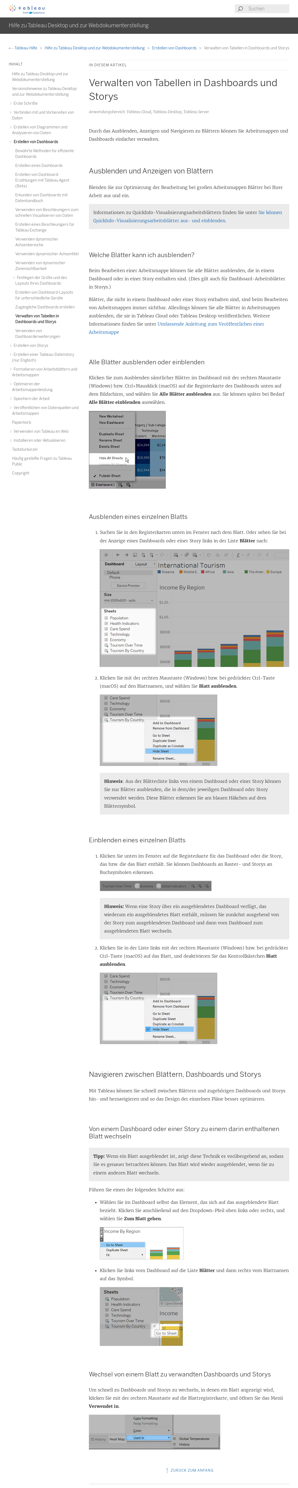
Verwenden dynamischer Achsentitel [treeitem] (47, 254)
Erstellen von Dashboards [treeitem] (35, 142)
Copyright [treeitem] (20, 473)
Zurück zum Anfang (189, 1470)
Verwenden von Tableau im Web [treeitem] (40, 431)
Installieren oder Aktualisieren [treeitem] (38, 440)
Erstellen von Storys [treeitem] (30, 345)
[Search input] (268, 9)
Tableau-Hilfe (23, 48)
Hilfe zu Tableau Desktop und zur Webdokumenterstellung (95, 48)
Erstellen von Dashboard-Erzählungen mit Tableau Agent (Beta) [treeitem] (42, 180)
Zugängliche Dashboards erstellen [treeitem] (45, 307)
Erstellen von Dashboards (174, 48)
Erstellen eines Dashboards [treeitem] (39, 165)
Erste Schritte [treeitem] (25, 103)
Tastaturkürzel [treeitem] (24, 449)
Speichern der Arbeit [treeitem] (31, 398)
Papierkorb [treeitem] (21, 422)
